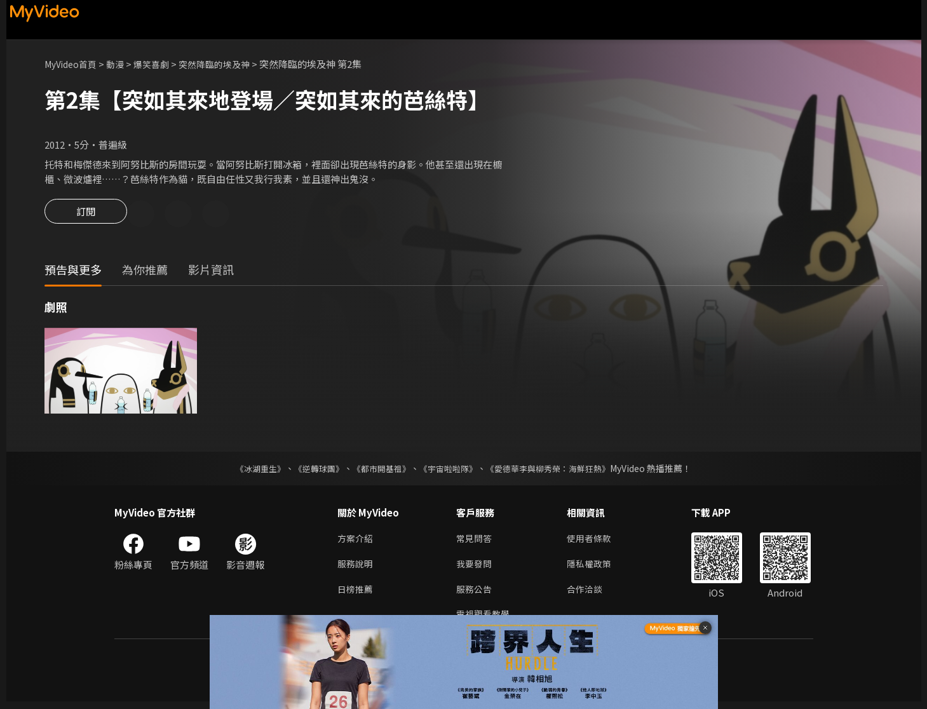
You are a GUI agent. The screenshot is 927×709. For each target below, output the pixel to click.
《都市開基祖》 (379, 470)
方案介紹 (356, 541)
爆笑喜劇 (159, 64)
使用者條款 (594, 541)
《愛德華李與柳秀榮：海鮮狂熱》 (556, 470)
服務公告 (475, 594)
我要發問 (475, 567)
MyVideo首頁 (73, 64)
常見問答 (475, 541)
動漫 (121, 64)
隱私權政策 (594, 567)
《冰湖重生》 (249, 470)
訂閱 (85, 214)
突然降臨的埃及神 (226, 64)
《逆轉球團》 (312, 470)
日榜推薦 (356, 594)
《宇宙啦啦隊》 (450, 470)
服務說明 (356, 567)
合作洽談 (590, 594)
